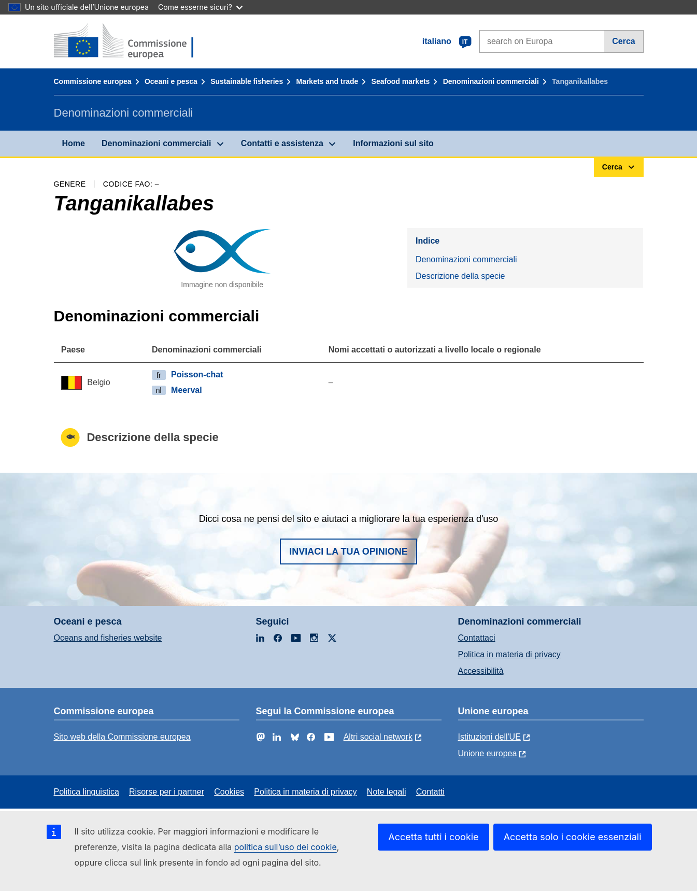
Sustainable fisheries (246, 81)
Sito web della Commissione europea (122, 736)
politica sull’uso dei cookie (285, 847)
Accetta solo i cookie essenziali (573, 836)
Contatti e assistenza (282, 143)
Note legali (386, 791)
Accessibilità (481, 671)
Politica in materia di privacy (509, 654)
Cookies (229, 791)
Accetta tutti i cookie (433, 836)
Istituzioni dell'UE (489, 736)
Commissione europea (93, 81)
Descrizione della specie (460, 276)
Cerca (623, 41)
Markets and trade (327, 81)
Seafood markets (401, 81)
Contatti (430, 791)
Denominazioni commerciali (491, 81)
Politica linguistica (86, 791)
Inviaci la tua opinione (348, 551)
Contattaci (476, 637)
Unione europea (487, 753)
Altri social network (378, 736)
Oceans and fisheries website (108, 637)
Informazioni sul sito (393, 143)
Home (73, 143)
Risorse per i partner (166, 791)
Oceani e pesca (171, 81)
